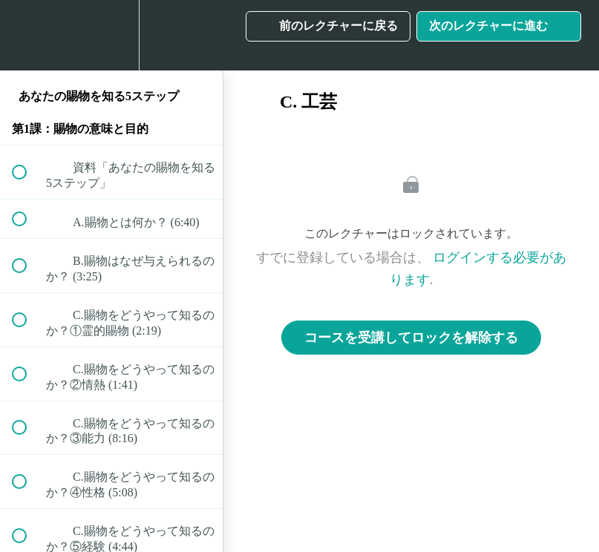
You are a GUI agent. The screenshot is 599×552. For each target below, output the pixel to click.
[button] (27, 35)
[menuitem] (111, 35)
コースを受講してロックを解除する (411, 337)
